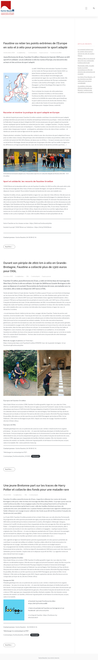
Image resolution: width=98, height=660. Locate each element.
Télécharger (35, 456)
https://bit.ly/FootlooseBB (37, 603)
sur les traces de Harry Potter (13, 295)
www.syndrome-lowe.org (27, 443)
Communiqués (32, 52)
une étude (65, 120)
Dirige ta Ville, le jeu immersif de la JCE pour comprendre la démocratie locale (86, 60)
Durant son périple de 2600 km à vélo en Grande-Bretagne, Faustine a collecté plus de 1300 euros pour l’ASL (35, 267)
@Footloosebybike (16, 345)
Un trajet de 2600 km (53, 188)
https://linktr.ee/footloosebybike (41, 223)
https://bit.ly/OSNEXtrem (43, 227)
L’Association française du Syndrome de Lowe (54, 590)
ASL (27, 276)
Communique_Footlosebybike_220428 (16, 635)
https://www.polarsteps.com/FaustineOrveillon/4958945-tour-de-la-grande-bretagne (32, 343)
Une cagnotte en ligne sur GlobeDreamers (17, 540)
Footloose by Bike (56, 52)
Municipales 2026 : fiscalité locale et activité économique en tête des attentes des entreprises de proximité (86, 70)
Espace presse (43, 52)
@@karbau (22, 52)
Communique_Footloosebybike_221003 (16, 456)
